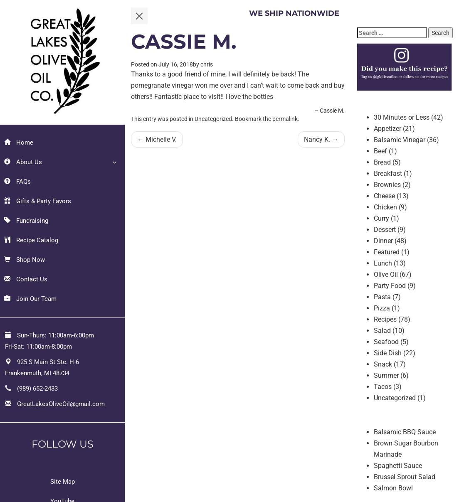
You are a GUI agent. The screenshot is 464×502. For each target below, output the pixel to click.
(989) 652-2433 (37, 388)
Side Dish (388, 353)
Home (18, 142)
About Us (23, 162)
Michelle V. (157, 139)
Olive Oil (386, 274)
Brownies (387, 185)
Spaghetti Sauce (398, 466)
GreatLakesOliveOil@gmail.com (61, 404)
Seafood (386, 342)
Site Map (62, 481)
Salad (382, 331)
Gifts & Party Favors (37, 201)
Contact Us (25, 279)
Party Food (390, 286)
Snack (383, 364)
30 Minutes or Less (401, 117)
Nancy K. (321, 139)
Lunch (383, 263)
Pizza (382, 308)
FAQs (17, 181)
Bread (382, 162)
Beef (380, 151)
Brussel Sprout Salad (404, 477)
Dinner (383, 241)
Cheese (384, 196)
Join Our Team (30, 299)
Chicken (385, 207)
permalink (285, 119)
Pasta (382, 297)
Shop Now (24, 259)
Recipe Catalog (31, 240)
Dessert (385, 230)
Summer (386, 375)
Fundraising (26, 220)
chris (206, 64)
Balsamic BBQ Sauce (405, 432)
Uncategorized (395, 398)
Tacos (383, 387)
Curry (381, 218)
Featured (387, 252)
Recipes (385, 319)
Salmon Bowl (393, 488)
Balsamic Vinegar (399, 140)
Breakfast (388, 173)
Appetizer (387, 129)
